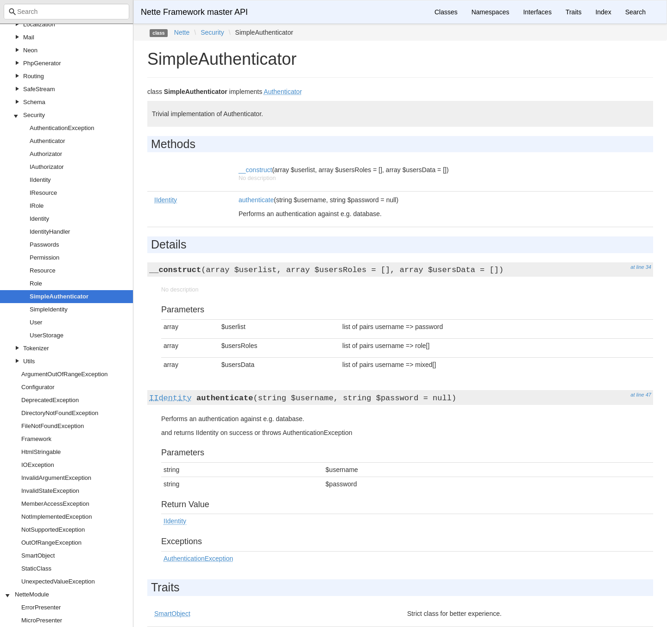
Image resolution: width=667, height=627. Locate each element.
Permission (44, 257)
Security (34, 115)
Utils (29, 361)
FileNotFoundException (52, 425)
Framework (36, 438)
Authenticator (47, 140)
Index (603, 12)
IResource (43, 192)
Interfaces (537, 12)
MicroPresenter (41, 620)
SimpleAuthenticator (59, 296)
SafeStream (39, 89)
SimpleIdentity (49, 309)
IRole (37, 205)
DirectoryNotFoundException (59, 413)
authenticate (256, 200)
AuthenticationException (62, 127)
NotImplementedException (56, 516)
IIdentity (40, 179)
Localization (39, 24)
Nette (181, 32)
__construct (255, 170)
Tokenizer (36, 348)
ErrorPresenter (41, 607)
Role (36, 283)
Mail (28, 37)
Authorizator (46, 153)
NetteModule (32, 594)
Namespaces (491, 12)
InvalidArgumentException (56, 477)
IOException (37, 464)
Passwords (44, 244)
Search (635, 12)
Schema (34, 102)
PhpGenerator (42, 63)
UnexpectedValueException (58, 581)
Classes (446, 12)
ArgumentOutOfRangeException (64, 374)
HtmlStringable (41, 451)
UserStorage (46, 335)
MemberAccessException (55, 503)
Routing (33, 76)
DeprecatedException (50, 400)
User (36, 322)
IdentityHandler (50, 231)
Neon (30, 50)
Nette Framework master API (194, 12)
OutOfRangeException (51, 542)
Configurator (38, 387)
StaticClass (36, 568)
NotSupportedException (53, 529)
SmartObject (38, 555)
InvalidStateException (50, 490)
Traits (573, 12)
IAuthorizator (47, 166)
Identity (39, 218)
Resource (43, 270)
